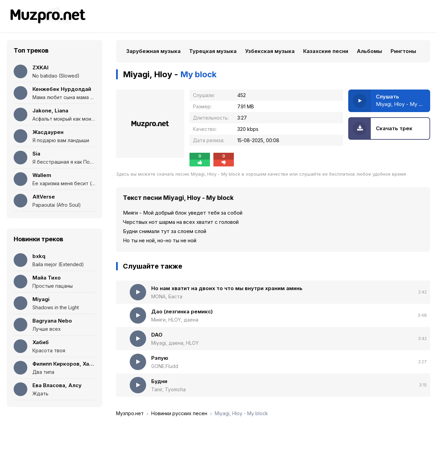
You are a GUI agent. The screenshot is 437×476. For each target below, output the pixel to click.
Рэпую (159, 358)
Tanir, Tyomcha (168, 389)
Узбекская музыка (270, 51)
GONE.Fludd (164, 366)
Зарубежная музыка (153, 51)
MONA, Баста (166, 296)
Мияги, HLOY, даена (174, 320)
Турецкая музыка (213, 51)
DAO (157, 334)
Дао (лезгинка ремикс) (182, 311)
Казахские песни (325, 51)
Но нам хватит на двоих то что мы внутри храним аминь (226, 288)
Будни (159, 381)
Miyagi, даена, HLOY (175, 343)
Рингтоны (403, 51)
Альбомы (369, 51)
